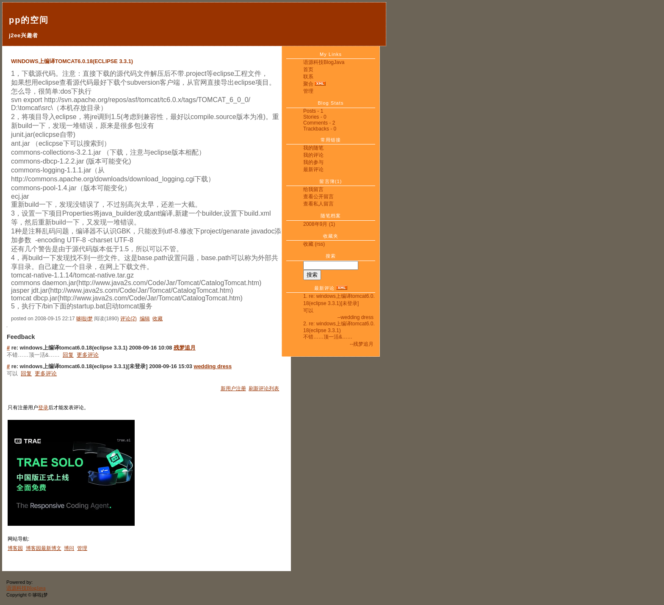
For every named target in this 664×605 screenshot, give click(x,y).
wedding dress (213, 366)
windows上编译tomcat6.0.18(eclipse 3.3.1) (72, 61)
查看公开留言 (318, 197)
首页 (308, 69)
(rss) (320, 244)
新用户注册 (233, 388)
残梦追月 (185, 347)
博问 (69, 548)
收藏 (308, 244)
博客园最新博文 (43, 548)
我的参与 (313, 162)
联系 (308, 77)
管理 (308, 91)
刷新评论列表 (264, 388)
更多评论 (88, 355)
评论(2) (128, 319)
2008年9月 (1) (319, 224)
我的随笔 (313, 148)
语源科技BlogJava (323, 62)
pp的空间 (29, 20)
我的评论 (313, 155)
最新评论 (313, 169)
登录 (43, 408)
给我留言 (313, 189)
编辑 (145, 319)
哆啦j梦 (84, 319)
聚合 (308, 84)
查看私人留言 (318, 204)
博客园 (15, 548)
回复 (68, 355)
